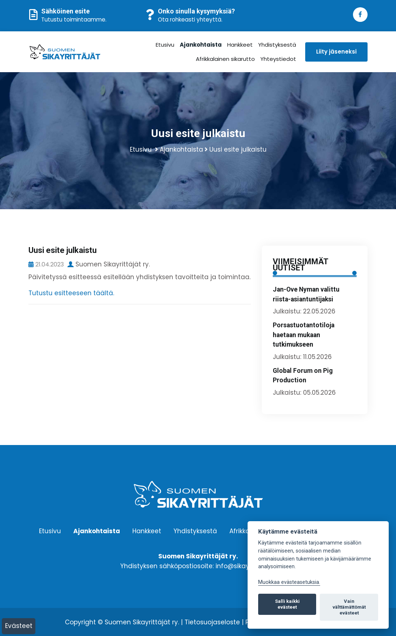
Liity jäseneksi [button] (336, 51)
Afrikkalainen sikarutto (225, 59)
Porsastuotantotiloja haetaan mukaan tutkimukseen (303, 334)
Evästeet (18, 625)
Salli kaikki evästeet (287, 604)
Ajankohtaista (201, 44)
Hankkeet (240, 44)
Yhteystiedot (278, 59)
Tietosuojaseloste (212, 622)
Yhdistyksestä (277, 44)
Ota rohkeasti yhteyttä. (190, 19)
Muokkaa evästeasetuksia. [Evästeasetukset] (289, 582)
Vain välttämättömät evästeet (349, 607)
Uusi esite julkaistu (238, 149)
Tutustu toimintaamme (73, 19)
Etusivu (165, 44)
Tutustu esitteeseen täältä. (72, 293)
